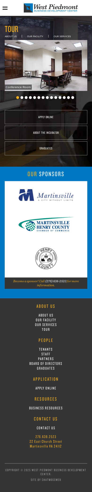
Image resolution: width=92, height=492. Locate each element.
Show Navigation (5, 8)
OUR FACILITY (35, 36)
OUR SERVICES (62, 36)
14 (72, 97)
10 (55, 97)
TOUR (46, 329)
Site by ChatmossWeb (46, 480)
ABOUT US (11, 36)
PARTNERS (46, 358)
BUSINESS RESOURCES (46, 408)
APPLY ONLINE (46, 117)
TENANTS (46, 349)
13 (68, 97)
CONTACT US (46, 427)
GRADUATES (46, 148)
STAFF (45, 354)
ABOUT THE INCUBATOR (46, 132)
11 (60, 97)
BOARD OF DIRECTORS (45, 363)
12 (64, 97)
